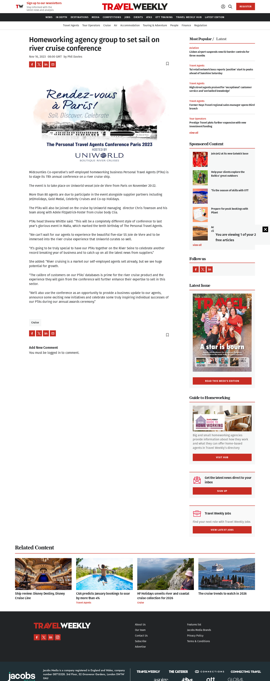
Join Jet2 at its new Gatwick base (229, 153)
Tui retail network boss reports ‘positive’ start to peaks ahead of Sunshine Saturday (221, 71)
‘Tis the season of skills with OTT (229, 190)
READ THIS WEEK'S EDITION (222, 381)
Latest (221, 39)
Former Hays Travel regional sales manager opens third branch (222, 106)
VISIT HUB (222, 457)
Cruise (35, 322)
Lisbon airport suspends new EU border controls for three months (219, 53)
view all (193, 133)
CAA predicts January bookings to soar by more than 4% (103, 596)
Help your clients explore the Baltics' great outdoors (228, 173)
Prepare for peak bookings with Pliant (229, 210)
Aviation (194, 48)
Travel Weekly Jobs (218, 513)
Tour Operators (197, 119)
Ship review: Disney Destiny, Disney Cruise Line (40, 596)
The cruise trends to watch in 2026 (222, 594)
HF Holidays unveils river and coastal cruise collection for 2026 (163, 596)
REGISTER (246, 6)
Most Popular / (202, 39)
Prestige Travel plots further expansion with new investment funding (217, 124)
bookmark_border (167, 63)
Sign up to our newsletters (44, 3)
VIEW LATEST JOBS (222, 529)
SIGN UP (222, 491)
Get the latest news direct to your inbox (228, 480)
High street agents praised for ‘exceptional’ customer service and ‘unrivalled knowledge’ (220, 89)
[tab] (202, 39)
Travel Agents (196, 65)
